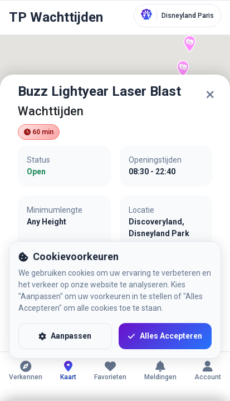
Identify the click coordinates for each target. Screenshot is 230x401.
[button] (183, 69)
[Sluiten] (210, 95)
